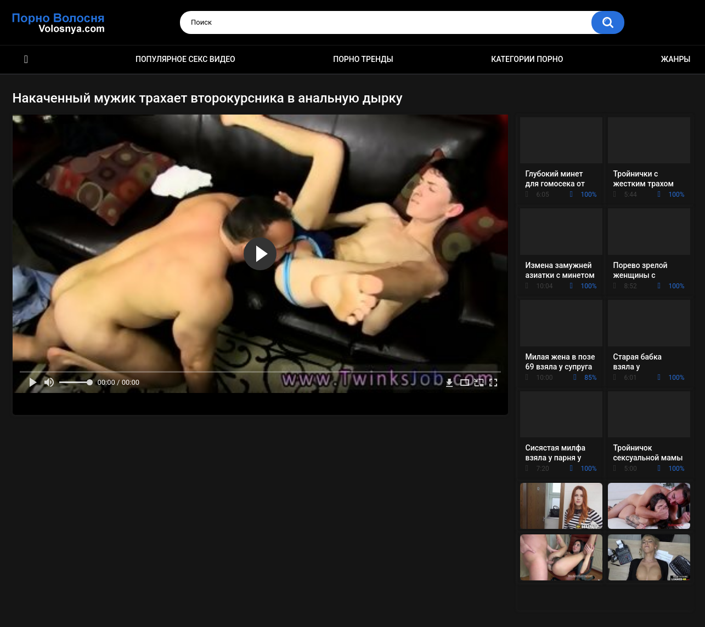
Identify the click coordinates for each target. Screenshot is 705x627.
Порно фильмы (26, 59)
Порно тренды (363, 59)
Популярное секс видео (185, 59)
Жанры (676, 59)
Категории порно (527, 59)
